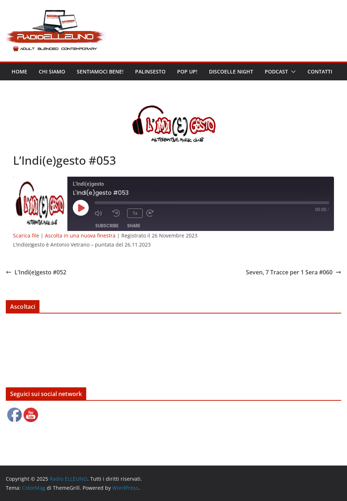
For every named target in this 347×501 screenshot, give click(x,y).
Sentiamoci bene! (100, 71)
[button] (292, 72)
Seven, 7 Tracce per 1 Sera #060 (293, 272)
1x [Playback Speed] (135, 213)
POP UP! (187, 71)
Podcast (276, 71)
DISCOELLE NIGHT (231, 71)
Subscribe (106, 226)
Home (19, 71)
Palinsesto (150, 71)
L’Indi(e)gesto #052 (36, 272)
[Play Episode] (81, 208)
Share (133, 226)
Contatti (320, 71)
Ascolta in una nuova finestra (80, 235)
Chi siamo (52, 71)
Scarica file (26, 235)
